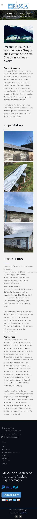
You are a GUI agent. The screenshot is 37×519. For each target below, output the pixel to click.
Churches (4, 458)
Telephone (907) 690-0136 (12, 434)
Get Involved (5, 461)
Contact (4, 464)
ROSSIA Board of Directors (10, 452)
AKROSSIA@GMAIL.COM (11, 437)
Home (3, 446)
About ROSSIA (5, 449)
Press (3, 455)
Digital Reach (23, 513)
